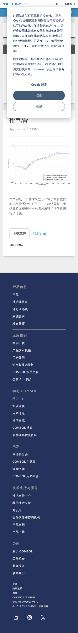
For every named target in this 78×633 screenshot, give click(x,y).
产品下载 (18, 532)
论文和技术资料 (23, 365)
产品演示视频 (21, 350)
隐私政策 (17, 588)
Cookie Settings (23, 597)
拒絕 (39, 106)
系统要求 (18, 316)
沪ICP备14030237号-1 (25, 601)
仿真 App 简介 (22, 379)
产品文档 (18, 524)
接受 (39, 95)
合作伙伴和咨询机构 (26, 517)
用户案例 (18, 357)
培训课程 (18, 406)
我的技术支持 (21, 503)
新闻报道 (18, 566)
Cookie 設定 (39, 84)
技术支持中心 (21, 495)
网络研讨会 (20, 454)
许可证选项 (20, 309)
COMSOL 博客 (22, 428)
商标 (14, 592)
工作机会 (18, 558)
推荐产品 (40, 233)
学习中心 (18, 399)
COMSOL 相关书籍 (25, 372)
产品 (15, 294)
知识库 (17, 510)
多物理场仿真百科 (24, 435)
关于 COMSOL (22, 551)
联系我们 (18, 573)
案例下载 (18, 343)
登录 (14, 583)
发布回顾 (18, 323)
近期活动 (18, 469)
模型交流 (18, 420)
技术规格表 (20, 302)
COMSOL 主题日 (24, 461)
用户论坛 (18, 413)
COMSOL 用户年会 (25, 476)
